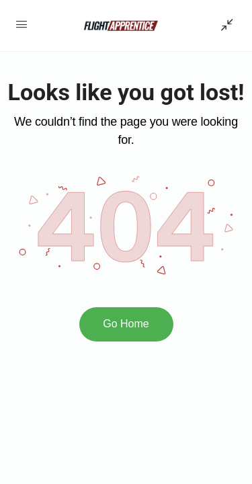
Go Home (126, 323)
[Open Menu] (21, 24)
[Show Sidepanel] (223, 25)
